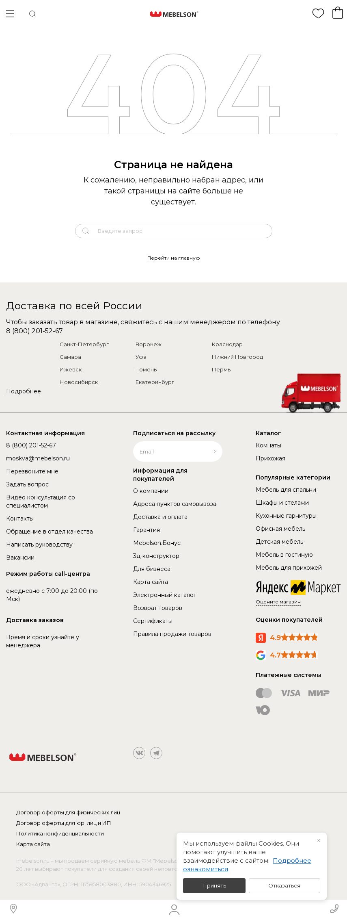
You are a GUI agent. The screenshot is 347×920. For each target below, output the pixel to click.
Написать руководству (39, 544)
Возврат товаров (157, 608)
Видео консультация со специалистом (40, 501)
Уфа (141, 357)
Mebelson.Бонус (157, 543)
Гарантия (146, 530)
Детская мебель (279, 541)
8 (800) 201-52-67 (34, 331)
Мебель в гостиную (284, 554)
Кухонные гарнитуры (286, 515)
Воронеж (149, 344)
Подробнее (23, 391)
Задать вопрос (27, 484)
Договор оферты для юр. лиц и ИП (63, 823)
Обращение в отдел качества (49, 531)
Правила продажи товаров (172, 634)
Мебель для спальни (286, 489)
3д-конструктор (156, 556)
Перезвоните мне (32, 471)
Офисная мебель (280, 528)
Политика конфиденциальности (60, 833)
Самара (70, 357)
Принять (214, 885)
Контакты (20, 518)
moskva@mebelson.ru (38, 458)
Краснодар (227, 344)
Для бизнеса (151, 569)
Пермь (221, 369)
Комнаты (268, 445)
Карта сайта (150, 582)
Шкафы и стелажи (282, 502)
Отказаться (284, 885)
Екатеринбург (155, 382)
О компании (150, 491)
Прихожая (270, 458)
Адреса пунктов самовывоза (174, 504)
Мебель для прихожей (289, 567)
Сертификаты (152, 621)
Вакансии (20, 557)
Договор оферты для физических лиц (68, 812)
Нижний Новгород (237, 357)
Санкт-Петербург (84, 344)
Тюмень (146, 369)
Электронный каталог (164, 595)
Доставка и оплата (160, 517)
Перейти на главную (173, 258)
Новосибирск (79, 382)
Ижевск (71, 369)
